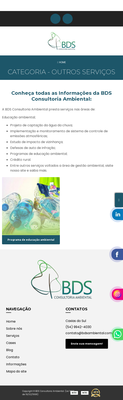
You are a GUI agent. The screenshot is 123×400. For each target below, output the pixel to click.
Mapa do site (16, 371)
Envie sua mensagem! (87, 344)
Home (11, 321)
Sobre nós (14, 328)
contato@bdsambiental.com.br (91, 333)
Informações (16, 364)
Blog (9, 350)
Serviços (12, 335)
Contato (12, 357)
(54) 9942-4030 (78, 327)
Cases (11, 342)
